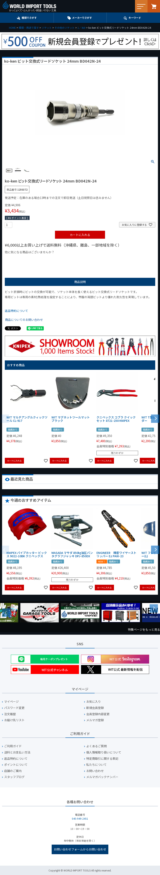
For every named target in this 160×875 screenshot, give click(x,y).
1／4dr (81, 27)
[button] (155, 418)
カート (154, 6)
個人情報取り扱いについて (103, 752)
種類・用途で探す (29, 27)
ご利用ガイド (13, 746)
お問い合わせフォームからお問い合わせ (80, 849)
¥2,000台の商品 (72, 259)
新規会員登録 (95, 708)
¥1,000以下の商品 (18, 259)
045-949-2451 (80, 818)
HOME (12, 27)
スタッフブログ (14, 777)
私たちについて (96, 765)
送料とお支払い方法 (17, 752)
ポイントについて (16, 765)
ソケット (47, 27)
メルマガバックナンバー (102, 777)
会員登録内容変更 (98, 714)
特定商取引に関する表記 (102, 759)
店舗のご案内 (13, 771)
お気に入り (93, 702)
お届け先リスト (14, 720)
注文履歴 (10, 714)
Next (154, 608)
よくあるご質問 (96, 746)
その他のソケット (65, 27)
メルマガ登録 (95, 720)
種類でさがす (29, 17)
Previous (6, 612)
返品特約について (16, 311)
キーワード (135, 17)
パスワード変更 (14, 708)
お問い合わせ (95, 771)
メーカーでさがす (82, 17)
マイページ (11, 702)
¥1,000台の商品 (46, 259)
